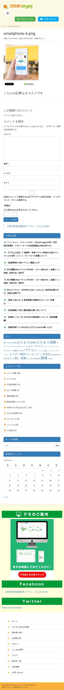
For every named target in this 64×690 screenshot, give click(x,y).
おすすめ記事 (12, 413)
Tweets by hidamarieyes (12, 608)
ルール (10, 379)
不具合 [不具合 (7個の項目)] (46, 354)
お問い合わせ (50, 19)
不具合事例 (11, 385)
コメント (7, 134)
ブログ (14, 655)
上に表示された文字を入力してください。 (21, 210)
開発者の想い (17, 633)
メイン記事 (11, 373)
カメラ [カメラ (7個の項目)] (39, 346)
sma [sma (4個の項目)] (14, 342)
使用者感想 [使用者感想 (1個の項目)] (54, 354)
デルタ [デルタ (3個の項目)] (20, 350)
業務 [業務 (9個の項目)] (23, 358)
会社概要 (15, 667)
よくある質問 (17, 650)
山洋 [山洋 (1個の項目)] (13, 358)
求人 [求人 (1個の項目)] (28, 358)
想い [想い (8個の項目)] (17, 358)
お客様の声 (16, 638)
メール (7, 173)
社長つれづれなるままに (17, 407)
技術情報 (11, 396)
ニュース (11, 425)
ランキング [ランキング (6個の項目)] (32, 354)
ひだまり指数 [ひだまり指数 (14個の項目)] (46, 342)
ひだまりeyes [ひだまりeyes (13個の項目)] (26, 342)
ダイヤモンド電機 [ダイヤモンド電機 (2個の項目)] (10, 351)
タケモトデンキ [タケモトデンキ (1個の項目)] (55, 346)
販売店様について (14, 402)
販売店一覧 (16, 661)
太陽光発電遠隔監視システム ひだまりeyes (28, 226)
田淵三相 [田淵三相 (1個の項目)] (32, 358)
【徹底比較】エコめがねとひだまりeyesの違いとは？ (30, 327)
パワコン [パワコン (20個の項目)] (30, 350)
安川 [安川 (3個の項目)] (9, 358)
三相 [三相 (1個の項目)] (40, 354)
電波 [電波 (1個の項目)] (51, 358)
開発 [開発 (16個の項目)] (44, 358)
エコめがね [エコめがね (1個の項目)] (18, 346)
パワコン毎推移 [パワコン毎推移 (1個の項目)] (42, 350)
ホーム (4, 26)
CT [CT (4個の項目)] (5, 342)
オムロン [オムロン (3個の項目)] (30, 346)
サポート (15, 644)
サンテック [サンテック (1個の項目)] (46, 346)
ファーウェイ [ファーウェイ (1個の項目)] (51, 350)
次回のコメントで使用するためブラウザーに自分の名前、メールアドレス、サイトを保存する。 (32, 198)
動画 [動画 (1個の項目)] (59, 354)
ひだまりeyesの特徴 (20, 627)
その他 (10, 430)
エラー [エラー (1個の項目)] (24, 346)
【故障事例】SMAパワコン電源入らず (23, 263)
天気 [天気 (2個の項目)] (5, 359)
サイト (6, 183)
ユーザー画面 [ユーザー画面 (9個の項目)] (17, 354)
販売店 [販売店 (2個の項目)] (37, 359)
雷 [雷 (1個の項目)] (48, 358)
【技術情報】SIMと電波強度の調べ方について (26, 310)
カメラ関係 (11, 390)
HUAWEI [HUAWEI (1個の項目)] (9, 343)
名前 (6, 164)
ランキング (11, 419)
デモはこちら (26, 19)
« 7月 (6, 497)
